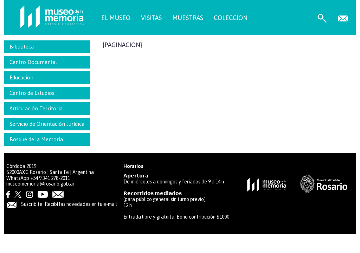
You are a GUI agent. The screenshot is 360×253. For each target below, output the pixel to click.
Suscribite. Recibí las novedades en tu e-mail (61, 204)
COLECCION (231, 17)
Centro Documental (33, 62)
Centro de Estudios (31, 93)
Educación (21, 77)
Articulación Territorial (36, 108)
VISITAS (151, 17)
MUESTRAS (187, 17)
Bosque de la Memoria (36, 139)
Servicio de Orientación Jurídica (46, 124)
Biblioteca (21, 47)
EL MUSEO (115, 17)
